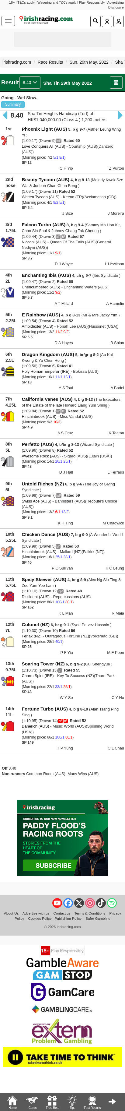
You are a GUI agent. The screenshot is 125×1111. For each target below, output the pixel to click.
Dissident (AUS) (36, 596)
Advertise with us (36, 913)
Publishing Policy (68, 918)
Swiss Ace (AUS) (36, 501)
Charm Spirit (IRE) (38, 675)
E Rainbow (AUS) (41, 314)
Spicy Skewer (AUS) (44, 579)
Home (12, 1101)
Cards (32, 1101)
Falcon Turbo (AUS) (43, 224)
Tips (72, 1101)
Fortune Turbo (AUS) (45, 708)
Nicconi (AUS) (34, 242)
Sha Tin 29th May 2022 (67, 83)
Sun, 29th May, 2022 (89, 62)
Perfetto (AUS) (38, 444)
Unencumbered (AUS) (41, 287)
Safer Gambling (97, 918)
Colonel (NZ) (36, 624)
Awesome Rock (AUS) (41, 456)
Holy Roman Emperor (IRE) (45, 371)
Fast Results (92, 1101)
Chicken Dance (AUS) (46, 534)
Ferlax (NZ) (31, 636)
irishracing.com (16, 62)
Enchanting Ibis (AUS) (46, 275)
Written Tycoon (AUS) (40, 197)
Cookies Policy (40, 918)
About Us (11, 913)
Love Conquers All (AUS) (43, 146)
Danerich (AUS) (35, 726)
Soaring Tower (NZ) (43, 663)
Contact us (62, 913)
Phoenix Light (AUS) (44, 129)
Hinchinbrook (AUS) (39, 416)
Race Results (50, 62)
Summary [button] (13, 104)
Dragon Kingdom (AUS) (48, 354)
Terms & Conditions (90, 913)
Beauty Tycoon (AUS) (45, 179)
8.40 (30, 82)
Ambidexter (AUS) (37, 326)
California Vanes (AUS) (47, 399)
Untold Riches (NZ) (43, 483)
